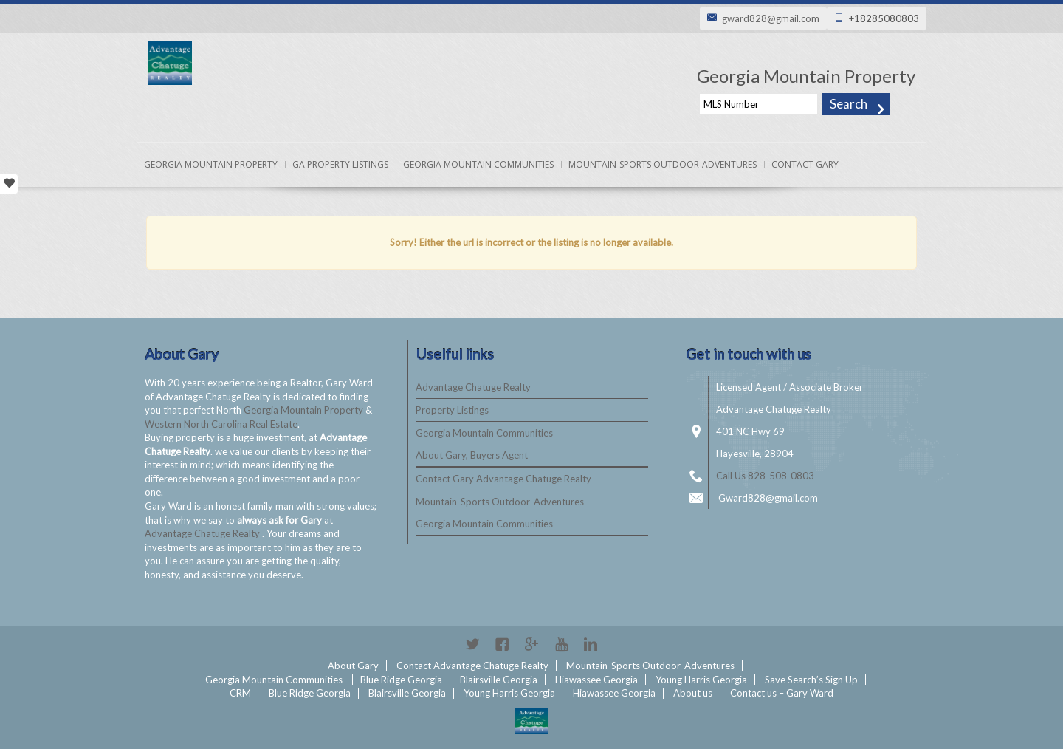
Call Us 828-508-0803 (765, 476)
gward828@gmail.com (770, 18)
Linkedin (590, 644)
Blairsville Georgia (498, 679)
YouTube (561, 644)
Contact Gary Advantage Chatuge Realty (503, 479)
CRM (240, 693)
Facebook (502, 644)
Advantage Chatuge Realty (203, 533)
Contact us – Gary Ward (781, 693)
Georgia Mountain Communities (478, 164)
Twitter (472, 644)
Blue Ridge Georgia (401, 679)
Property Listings (452, 410)
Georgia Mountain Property (211, 164)
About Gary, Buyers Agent (472, 455)
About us (692, 693)
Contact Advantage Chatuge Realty (472, 665)
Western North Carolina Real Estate (221, 424)
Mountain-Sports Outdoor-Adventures (662, 164)
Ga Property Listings (340, 164)
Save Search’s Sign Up (811, 679)
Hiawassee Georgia (596, 679)
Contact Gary (805, 164)
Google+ (531, 644)
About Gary (353, 665)
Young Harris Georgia (701, 679)
